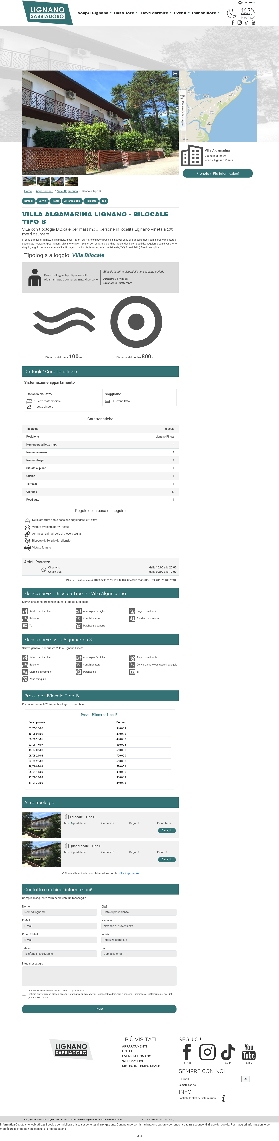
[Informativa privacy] (38, 997)
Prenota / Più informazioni (218, 173)
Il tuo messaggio (32, 963)
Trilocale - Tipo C (82, 817)
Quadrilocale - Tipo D (85, 846)
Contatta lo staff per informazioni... (199, 1098)
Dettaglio (167, 830)
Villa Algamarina (67, 191)
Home (28, 191)
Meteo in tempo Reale (141, 1066)
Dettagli (28, 200)
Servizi (42, 200)
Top (104, 200)
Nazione (106, 920)
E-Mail (26, 920)
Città (104, 906)
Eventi (181, 13)
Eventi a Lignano (136, 1056)
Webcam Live (133, 1061)
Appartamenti (44, 191)
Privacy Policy (167, 1119)
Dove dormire (155, 13)
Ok (245, 1079)
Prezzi (55, 200)
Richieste (91, 200)
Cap (103, 948)
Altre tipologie (72, 200)
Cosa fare (124, 13)
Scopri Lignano (94, 13)
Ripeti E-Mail (30, 934)
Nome (26, 906)
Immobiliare (204, 13)
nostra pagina (57, 1128)
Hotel (127, 1051)
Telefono (27, 948)
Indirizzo (106, 934)
